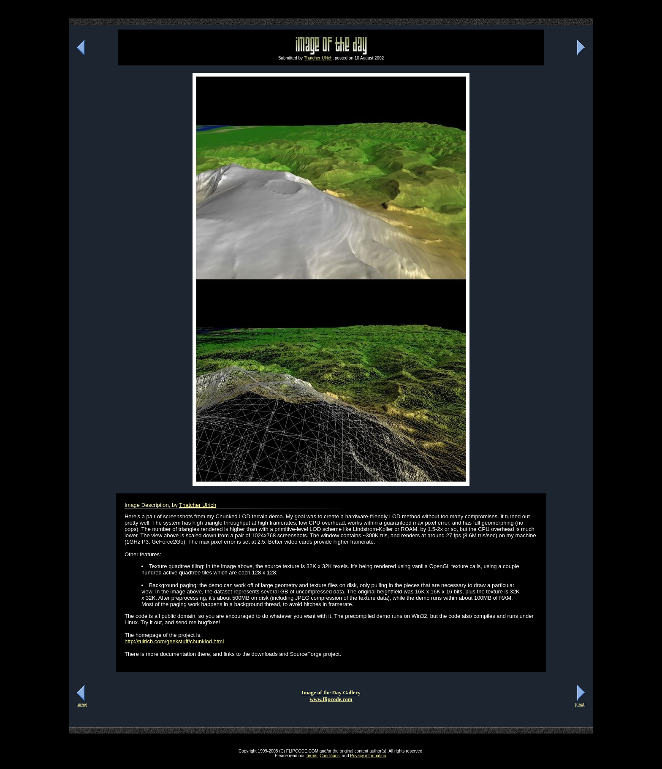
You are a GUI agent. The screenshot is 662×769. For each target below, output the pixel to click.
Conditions (329, 755)
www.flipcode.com (330, 699)
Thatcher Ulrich (318, 58)
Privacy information (368, 755)
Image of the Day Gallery (331, 692)
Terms (311, 755)
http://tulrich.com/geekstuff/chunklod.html (174, 641)
